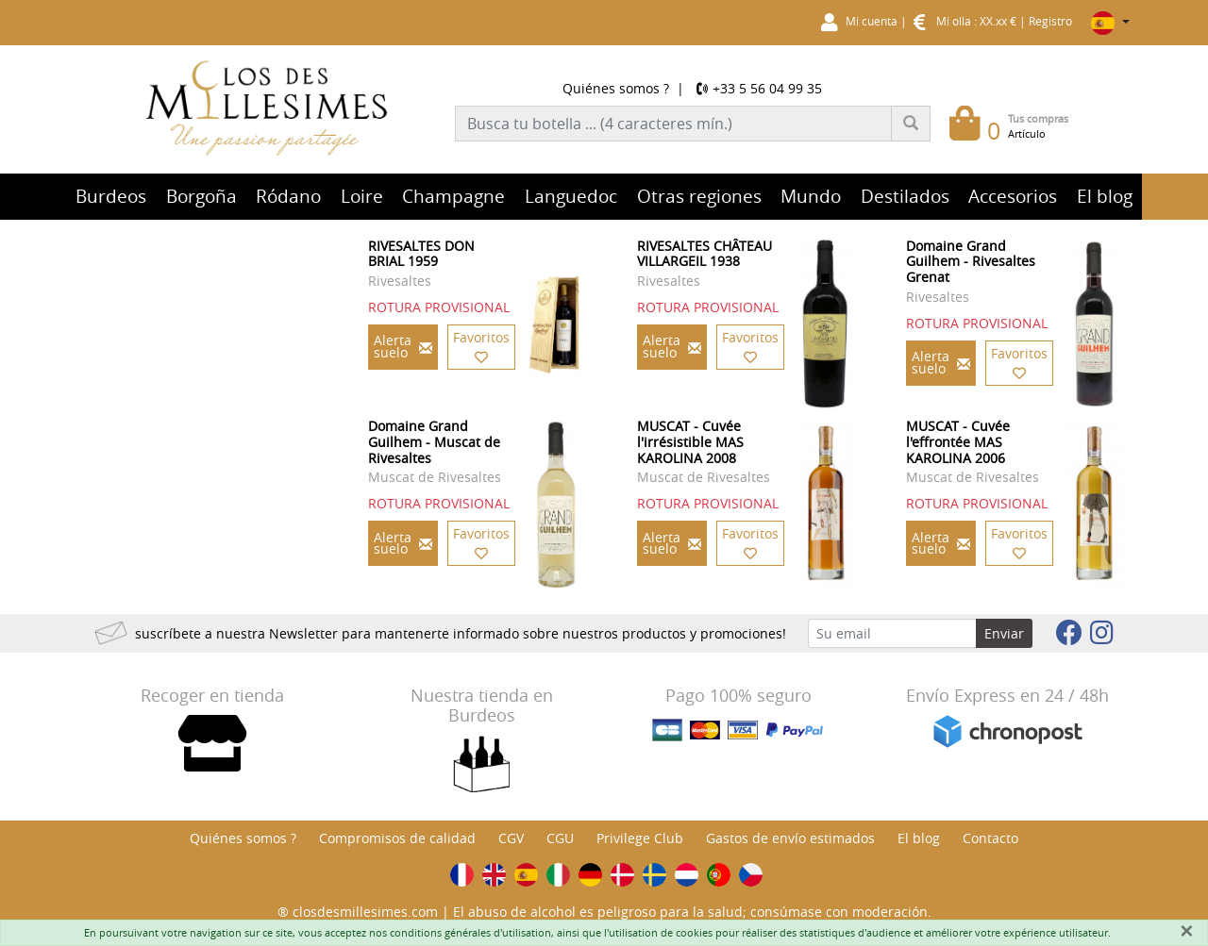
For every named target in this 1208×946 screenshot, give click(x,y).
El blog (919, 838)
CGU (560, 838)
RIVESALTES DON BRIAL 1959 (421, 254)
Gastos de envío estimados (790, 838)
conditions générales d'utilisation (470, 932)
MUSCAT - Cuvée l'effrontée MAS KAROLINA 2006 (958, 442)
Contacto (990, 838)
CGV (511, 838)
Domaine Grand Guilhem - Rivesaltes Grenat (970, 262)
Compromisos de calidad (397, 838)
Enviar (1004, 633)
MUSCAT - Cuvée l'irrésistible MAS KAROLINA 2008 (690, 442)
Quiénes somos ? (615, 88)
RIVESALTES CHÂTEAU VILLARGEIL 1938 (704, 254)
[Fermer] (1186, 931)
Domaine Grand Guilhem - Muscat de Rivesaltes (434, 442)
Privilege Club (639, 838)
